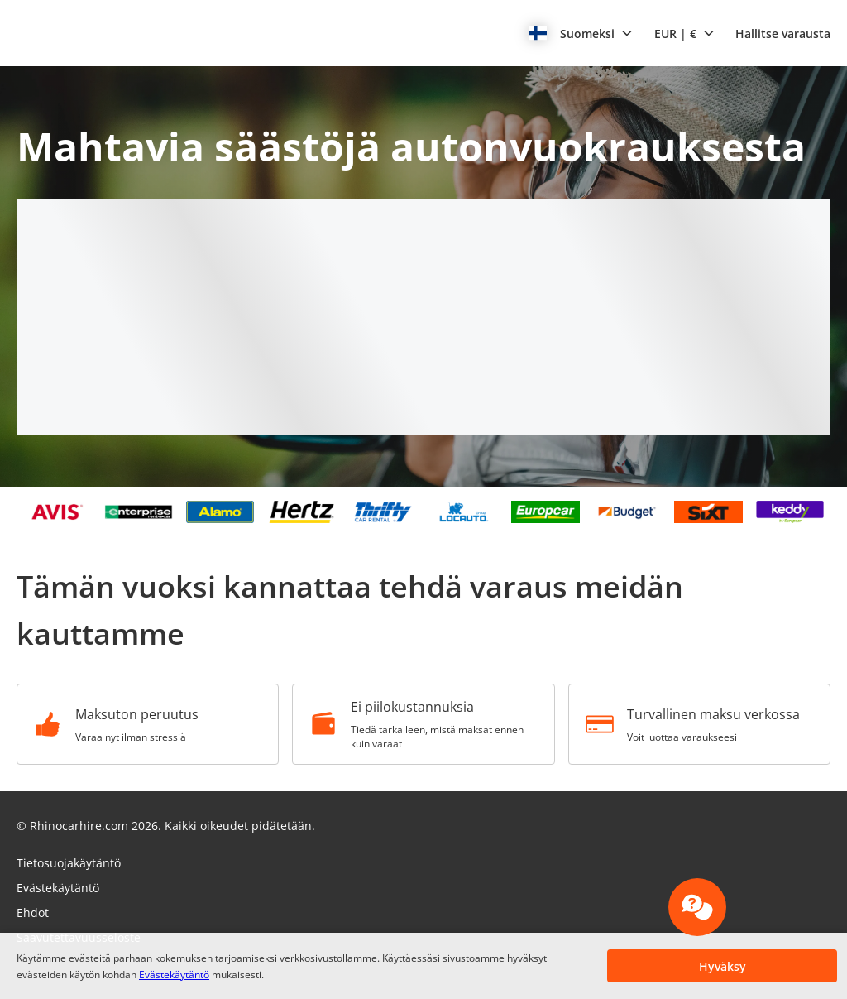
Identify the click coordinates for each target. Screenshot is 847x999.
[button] (581, 33)
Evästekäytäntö (174, 975)
